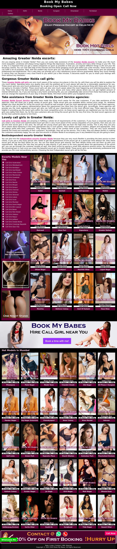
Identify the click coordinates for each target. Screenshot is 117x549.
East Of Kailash (83, 309)
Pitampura (10, 385)
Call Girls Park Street (13, 212)
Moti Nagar (87, 491)
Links (52, 545)
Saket (40, 191)
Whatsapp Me (8, 540)
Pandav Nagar (10, 420)
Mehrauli (40, 230)
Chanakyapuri (49, 420)
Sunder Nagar (29, 491)
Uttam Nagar (40, 269)
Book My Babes (59, 547)
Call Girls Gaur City (12, 227)
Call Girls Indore (11, 197)
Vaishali (62, 191)
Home (10, 11)
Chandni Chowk (68, 385)
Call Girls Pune (10, 180)
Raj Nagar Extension (29, 420)
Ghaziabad (74, 11)
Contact (58, 545)
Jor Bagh (48, 491)
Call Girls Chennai (11, 190)
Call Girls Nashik (11, 182)
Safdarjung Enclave (10, 527)
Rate (47, 545)
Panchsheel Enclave (106, 456)
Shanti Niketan (68, 456)
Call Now (70, 6)
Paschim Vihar (83, 269)
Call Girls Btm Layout (13, 207)
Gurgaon (56, 11)
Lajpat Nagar (105, 269)
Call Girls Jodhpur (11, 219)
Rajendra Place (49, 456)
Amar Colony (68, 420)
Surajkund (68, 527)
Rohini (105, 191)
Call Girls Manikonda (12, 175)
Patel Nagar (30, 385)
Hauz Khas (105, 309)
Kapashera (83, 230)
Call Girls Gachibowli (12, 170)
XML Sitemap (67, 545)
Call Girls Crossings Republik (15, 224)
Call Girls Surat (10, 199)
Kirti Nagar (68, 491)
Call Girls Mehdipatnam (13, 165)
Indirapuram (84, 191)
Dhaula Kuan (106, 491)
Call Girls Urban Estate (13, 172)
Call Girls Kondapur (12, 167)
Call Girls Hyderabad (12, 163)
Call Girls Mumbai (11, 202)
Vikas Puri (62, 230)
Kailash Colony (10, 491)
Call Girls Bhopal (11, 185)
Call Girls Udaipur (11, 214)
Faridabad (93, 11)
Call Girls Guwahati (12, 177)
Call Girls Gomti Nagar (13, 204)
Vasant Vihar (106, 527)
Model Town (49, 385)
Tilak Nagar (87, 527)
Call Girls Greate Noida (13, 222)
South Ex (49, 527)
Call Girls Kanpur (11, 187)
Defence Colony (62, 309)
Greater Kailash (105, 230)
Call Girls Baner (11, 209)
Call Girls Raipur (11, 217)
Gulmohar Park (87, 456)
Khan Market (87, 420)
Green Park (29, 456)
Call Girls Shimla (11, 192)
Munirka (40, 309)
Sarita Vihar (30, 527)
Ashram (106, 420)
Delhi (25, 11)
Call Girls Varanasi (12, 195)
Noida (40, 11)
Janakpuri (62, 269)
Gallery (10, 13)
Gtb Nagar (87, 385)
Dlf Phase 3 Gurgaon (106, 385)
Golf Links (10, 456)
